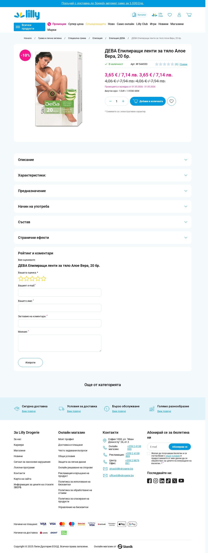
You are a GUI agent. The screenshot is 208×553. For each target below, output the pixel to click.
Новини (163, 24)
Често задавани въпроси (72, 450)
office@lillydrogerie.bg (121, 475)
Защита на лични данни (72, 461)
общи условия (173, 456)
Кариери (19, 444)
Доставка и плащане (70, 444)
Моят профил (66, 439)
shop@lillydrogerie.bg (121, 468)
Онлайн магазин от (113, 546)
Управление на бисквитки (73, 507)
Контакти (19, 473)
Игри (153, 24)
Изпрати (30, 362)
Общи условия (66, 456)
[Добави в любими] (171, 101)
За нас (17, 439)
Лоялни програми (24, 467)
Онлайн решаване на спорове (75, 467)
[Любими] (169, 15)
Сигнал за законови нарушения (32, 461)
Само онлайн (125, 24)
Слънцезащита (96, 24)
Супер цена (76, 24)
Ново (111, 24)
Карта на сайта (22, 478)
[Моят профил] (179, 15)
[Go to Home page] (27, 15)
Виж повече (29, 411)
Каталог (139, 15)
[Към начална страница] (28, 38)
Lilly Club (142, 24)
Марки (51, 30)
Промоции (59, 24)
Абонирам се (179, 446)
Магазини (177, 24)
